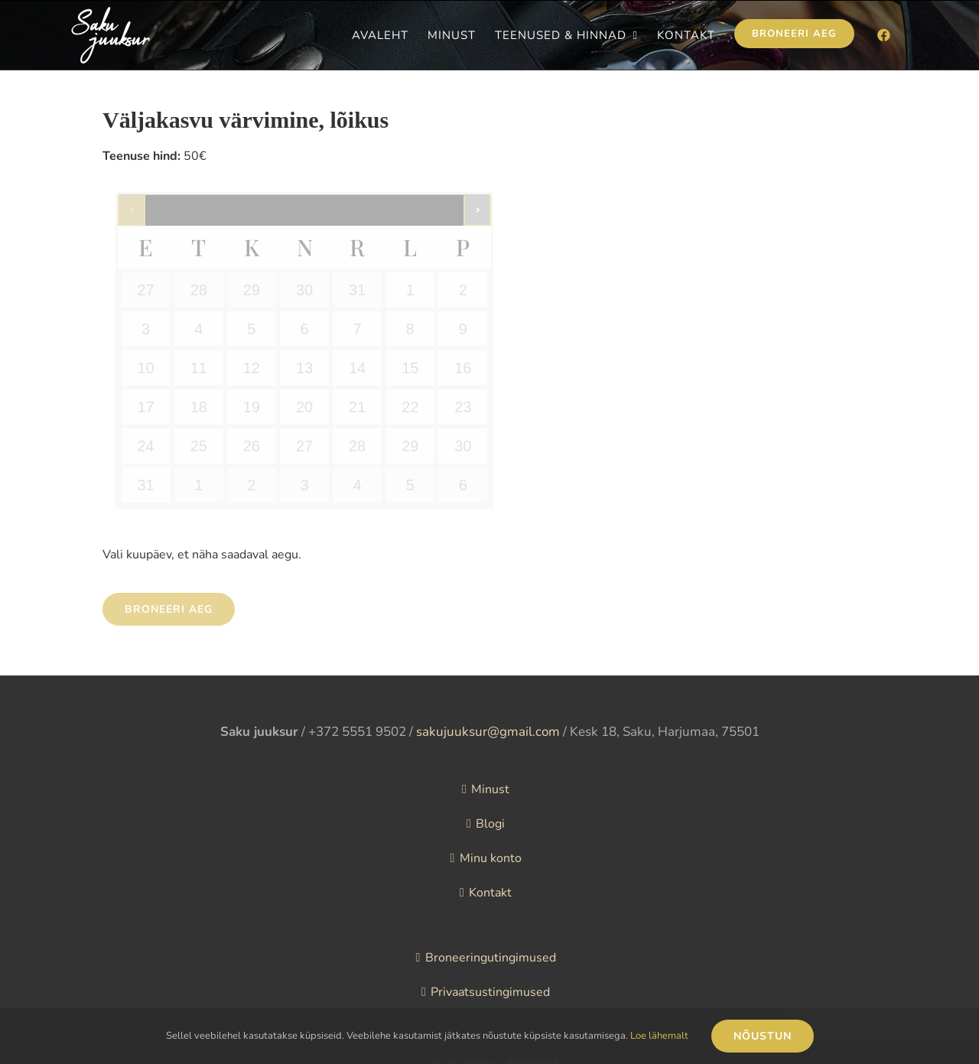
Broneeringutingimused (490, 957)
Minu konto (491, 858)
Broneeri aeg (169, 609)
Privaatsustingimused (490, 992)
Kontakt (490, 892)
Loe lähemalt (659, 1036)
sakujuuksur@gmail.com (488, 731)
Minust (490, 789)
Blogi (490, 823)
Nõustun (762, 1036)
